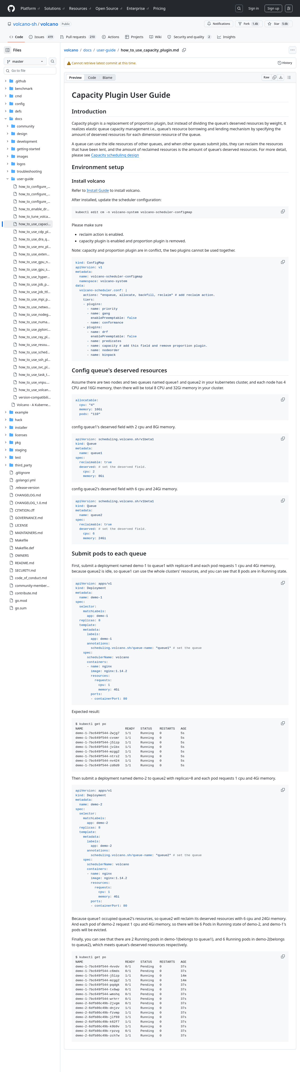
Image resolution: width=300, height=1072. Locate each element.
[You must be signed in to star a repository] (278, 24)
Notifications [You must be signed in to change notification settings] (218, 24)
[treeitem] (36, 224)
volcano (49, 24)
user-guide (121, 50)
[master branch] (33, 61)
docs (102, 50)
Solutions (54, 8)
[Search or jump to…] (239, 8)
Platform (31, 8)
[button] (283, 211)
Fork (249, 24)
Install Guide (113, 190)
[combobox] (39, 70)
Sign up (273, 8)
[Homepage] (11, 8)
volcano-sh (25, 24)
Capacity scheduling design (178, 155)
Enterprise (138, 8)
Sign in (253, 8)
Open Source (109, 8)
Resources (80, 8)
